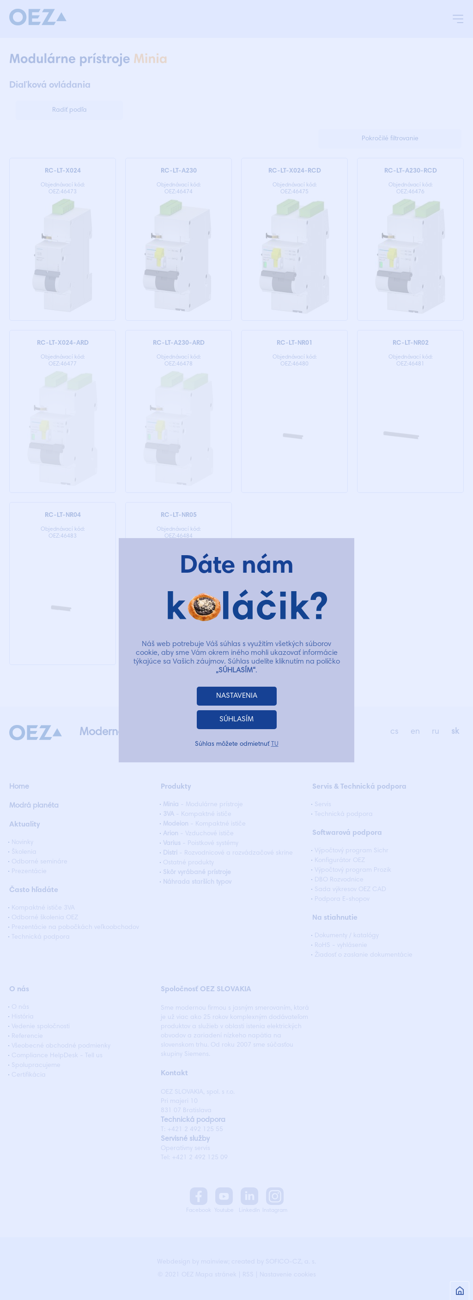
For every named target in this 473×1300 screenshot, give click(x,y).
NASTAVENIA (236, 696)
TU (275, 744)
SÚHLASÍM (236, 719)
